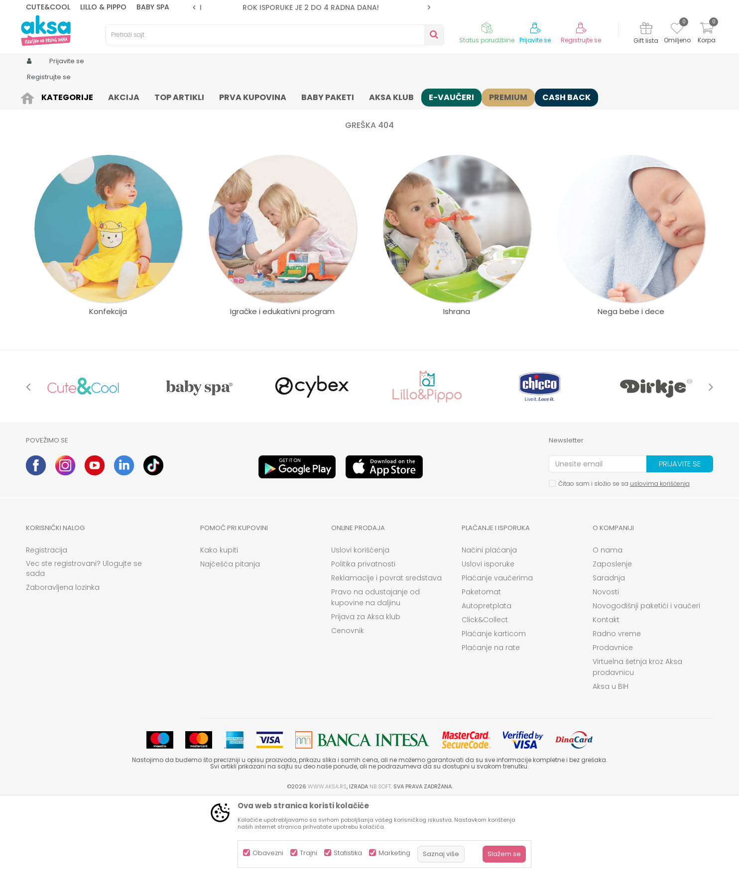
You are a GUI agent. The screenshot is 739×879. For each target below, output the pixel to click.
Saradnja (609, 655)
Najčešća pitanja (230, 641)
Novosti (606, 669)
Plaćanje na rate (491, 725)
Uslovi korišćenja (360, 627)
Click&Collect (485, 697)
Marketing (394, 853)
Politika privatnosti (363, 641)
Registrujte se (581, 40)
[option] (311, 7)
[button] (275, 34)
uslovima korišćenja (660, 560)
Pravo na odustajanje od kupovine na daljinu (375, 674)
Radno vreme (617, 711)
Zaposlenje (612, 641)
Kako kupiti (219, 627)
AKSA (33, 96)
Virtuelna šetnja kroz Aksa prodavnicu (637, 744)
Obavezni (267, 853)
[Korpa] (706, 34)
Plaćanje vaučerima (497, 655)
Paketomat (481, 669)
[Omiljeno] (677, 29)
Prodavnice (613, 725)
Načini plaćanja (489, 627)
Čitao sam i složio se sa (624, 560)
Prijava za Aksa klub (365, 694)
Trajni (308, 853)
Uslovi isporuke (488, 641)
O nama (607, 627)
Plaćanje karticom (494, 711)
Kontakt (606, 697)
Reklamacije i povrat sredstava (386, 655)
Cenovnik (347, 708)
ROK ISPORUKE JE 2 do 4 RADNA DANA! (311, 7)
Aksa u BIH (610, 764)
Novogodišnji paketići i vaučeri (646, 683)
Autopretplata (486, 683)
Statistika (348, 853)
